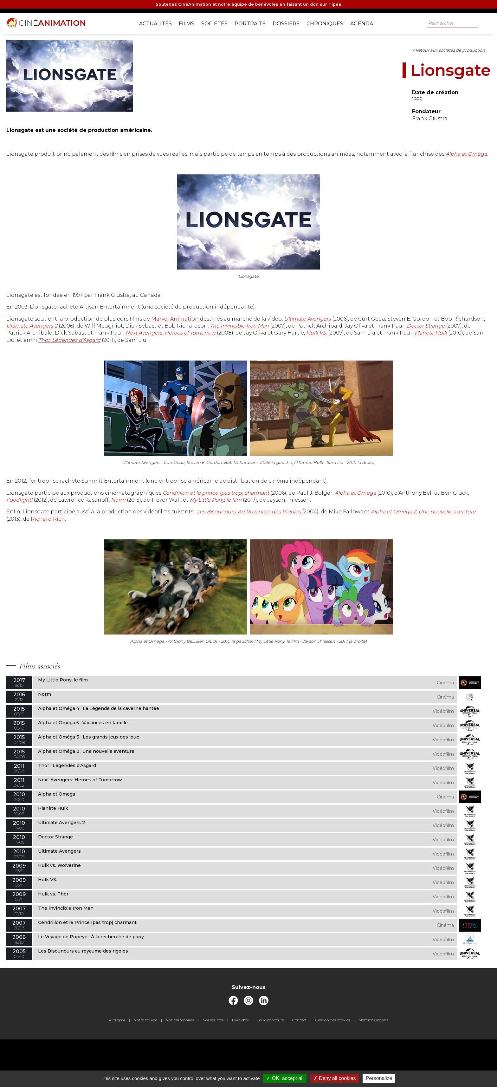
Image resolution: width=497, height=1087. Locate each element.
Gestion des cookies (332, 1067)
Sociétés (219, 22)
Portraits (254, 22)
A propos (117, 1067)
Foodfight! (289, 534)
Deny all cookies (334, 1078)
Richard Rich (338, 560)
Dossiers (290, 22)
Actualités (160, 22)
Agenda (366, 22)
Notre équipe (145, 1067)
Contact (299, 1067)
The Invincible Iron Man (245, 346)
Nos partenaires (180, 1067)
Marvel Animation (270, 332)
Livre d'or (240, 1067)
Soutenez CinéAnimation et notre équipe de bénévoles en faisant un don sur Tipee (248, 5)
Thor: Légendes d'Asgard (178, 367)
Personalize (379, 1078)
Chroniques (329, 22)
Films (191, 22)
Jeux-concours (270, 1067)
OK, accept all (284, 1078)
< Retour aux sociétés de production (274, 55)
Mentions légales (373, 1067)
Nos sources (213, 1067)
